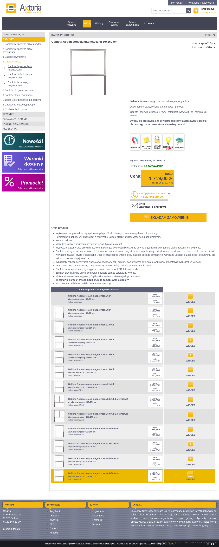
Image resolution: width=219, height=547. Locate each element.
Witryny (99, 23)
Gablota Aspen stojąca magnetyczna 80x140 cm (93, 458)
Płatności (54, 515)
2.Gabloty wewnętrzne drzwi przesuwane (18, 50)
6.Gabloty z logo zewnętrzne (18, 95)
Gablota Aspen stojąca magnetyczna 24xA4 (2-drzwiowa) (98, 399)
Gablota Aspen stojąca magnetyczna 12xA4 (91, 339)
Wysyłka (54, 519)
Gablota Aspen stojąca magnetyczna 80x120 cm (93, 443)
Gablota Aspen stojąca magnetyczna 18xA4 (91, 369)
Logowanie (208, 2)
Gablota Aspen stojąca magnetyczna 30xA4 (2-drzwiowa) (98, 414)
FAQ (52, 524)
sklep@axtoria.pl (11, 529)
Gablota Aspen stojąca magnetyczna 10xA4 (91, 324)
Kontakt (54, 532)
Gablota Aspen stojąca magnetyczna (20, 68)
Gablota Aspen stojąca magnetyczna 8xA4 (90, 310)
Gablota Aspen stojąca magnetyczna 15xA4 (91, 354)
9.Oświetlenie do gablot (15, 109)
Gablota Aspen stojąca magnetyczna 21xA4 (91, 384)
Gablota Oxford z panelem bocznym (22, 99)
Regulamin (55, 511)
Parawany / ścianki (114, 23)
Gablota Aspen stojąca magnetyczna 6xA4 (90, 296)
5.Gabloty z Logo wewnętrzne (18, 90)
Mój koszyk (177, 2)
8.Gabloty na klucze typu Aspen (19, 104)
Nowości (96, 524)
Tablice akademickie (132, 23)
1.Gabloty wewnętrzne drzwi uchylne (22, 44)
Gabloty (87, 23)
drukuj (210, 35)
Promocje (97, 519)
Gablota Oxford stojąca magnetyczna (20, 76)
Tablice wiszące (71, 23)
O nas (53, 528)
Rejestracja (193, 2)
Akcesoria (149, 23)
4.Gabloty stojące (12, 61)
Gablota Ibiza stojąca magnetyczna (19, 84)
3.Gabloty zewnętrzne (14, 56)
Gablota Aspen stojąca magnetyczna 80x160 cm (93, 473)
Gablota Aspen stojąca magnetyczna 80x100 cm (93, 428)
